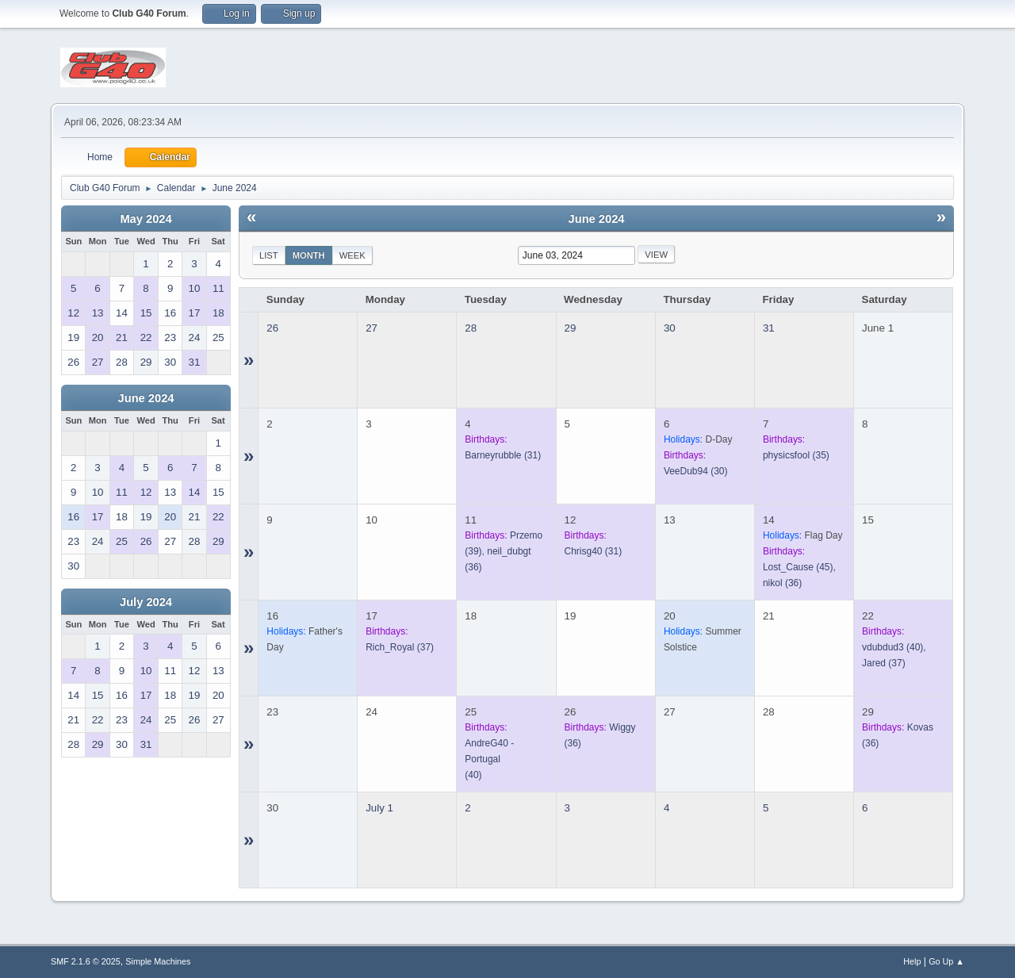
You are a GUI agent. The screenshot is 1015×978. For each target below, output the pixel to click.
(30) (696, 471)
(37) (400, 647)
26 (272, 328)
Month (309, 255)
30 (670, 328)
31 (769, 328)
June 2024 (146, 398)
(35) (796, 455)
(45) (798, 567)
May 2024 (145, 219)
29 (570, 328)
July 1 (379, 808)
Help (912, 961)
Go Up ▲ (946, 961)
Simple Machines (157, 961)
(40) (892, 647)
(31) (503, 455)
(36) (782, 583)
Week (352, 255)
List (268, 255)
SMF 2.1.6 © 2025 (86, 961)
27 (371, 328)
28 (471, 328)
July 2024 (146, 602)
